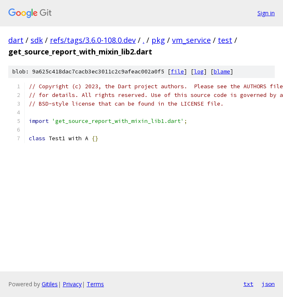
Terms (95, 284)
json (268, 284)
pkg (158, 40)
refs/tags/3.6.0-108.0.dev (93, 40)
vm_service (191, 40)
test (225, 40)
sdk (37, 40)
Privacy (72, 284)
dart (16, 40)
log (199, 71)
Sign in (266, 13)
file (177, 71)
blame (222, 71)
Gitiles (50, 284)
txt (248, 284)
